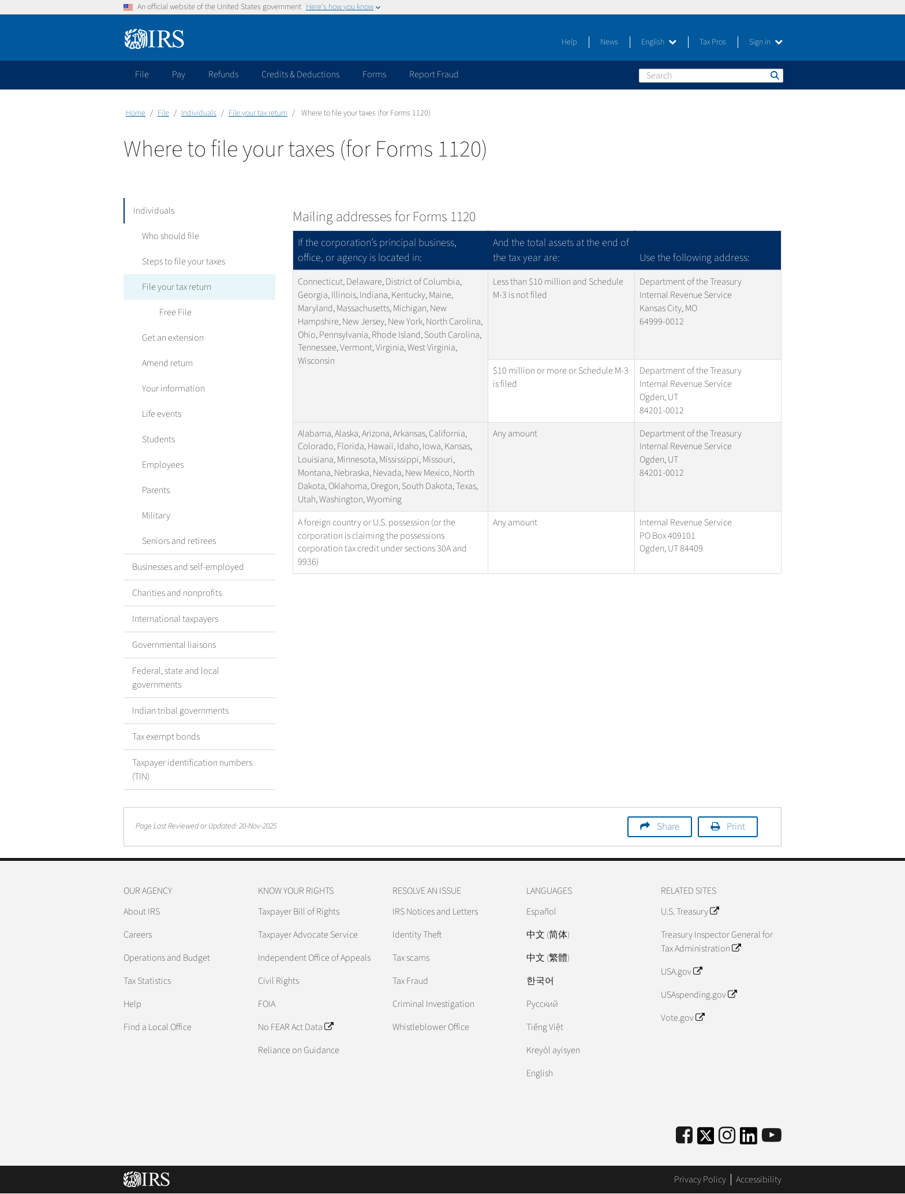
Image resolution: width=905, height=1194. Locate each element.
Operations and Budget (167, 958)
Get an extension (172, 337)
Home (135, 113)
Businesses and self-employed (188, 567)
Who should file (169, 236)
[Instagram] (727, 1136)
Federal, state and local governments (175, 678)
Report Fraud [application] (434, 74)
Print (736, 827)
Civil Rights (278, 981)
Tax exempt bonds (166, 736)
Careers (138, 934)
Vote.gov (682, 1018)
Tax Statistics (147, 981)
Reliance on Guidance (298, 1050)
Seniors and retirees (178, 541)
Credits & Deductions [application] (300, 74)
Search (774, 75)
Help (569, 42)
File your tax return (258, 113)
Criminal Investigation (433, 1004)
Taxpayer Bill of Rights (298, 911)
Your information (172, 388)
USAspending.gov (698, 994)
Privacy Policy (700, 1179)
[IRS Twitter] (706, 1139)
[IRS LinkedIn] (748, 1139)
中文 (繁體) (548, 958)
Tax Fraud (410, 981)
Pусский (542, 1004)
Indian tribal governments (180, 710)
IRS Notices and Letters (435, 911)
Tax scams (410, 958)
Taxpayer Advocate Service (308, 934)
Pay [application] (178, 74)
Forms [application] (374, 74)
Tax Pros (713, 42)
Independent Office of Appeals (314, 958)
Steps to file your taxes (182, 261)
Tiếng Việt (544, 1027)
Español (541, 911)
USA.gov (681, 971)
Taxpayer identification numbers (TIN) (192, 769)
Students (157, 439)
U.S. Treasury (690, 911)
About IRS (142, 911)
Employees (161, 464)
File (163, 113)
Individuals (198, 113)
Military (155, 515)
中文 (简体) (548, 934)
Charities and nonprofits (177, 593)
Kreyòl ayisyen (553, 1050)
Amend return (166, 363)
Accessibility (758, 1179)
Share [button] (668, 827)
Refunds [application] (223, 74)
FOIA (266, 1004)
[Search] (711, 76)
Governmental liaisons (174, 645)
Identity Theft (417, 934)
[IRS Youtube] (771, 1136)
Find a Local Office (158, 1027)
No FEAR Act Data (295, 1027)
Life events (160, 414)
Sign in (766, 42)
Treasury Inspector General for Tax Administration (717, 941)
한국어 (540, 981)
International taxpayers (175, 619)
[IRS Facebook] (684, 1136)
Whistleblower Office (430, 1027)
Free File (174, 312)
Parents (155, 490)
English (658, 42)
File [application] (142, 74)
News (609, 42)
